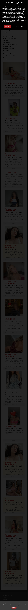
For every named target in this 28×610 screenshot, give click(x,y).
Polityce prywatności (21, 605)
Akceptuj (14, 607)
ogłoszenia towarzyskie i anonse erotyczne (12, 7)
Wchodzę (8, 26)
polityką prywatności (19, 15)
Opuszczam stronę (18, 26)
